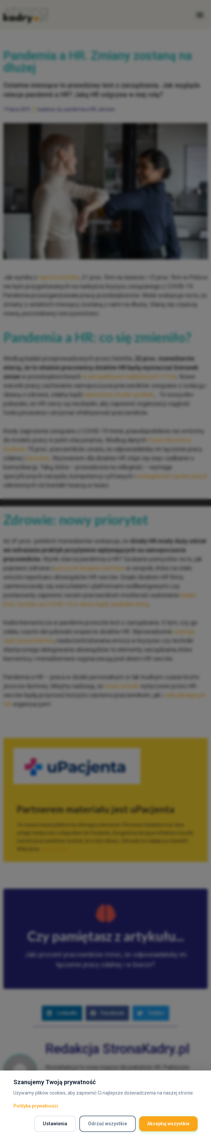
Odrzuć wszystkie (107, 1123)
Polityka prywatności (35, 1106)
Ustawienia (55, 1123)
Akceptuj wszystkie (168, 1123)
